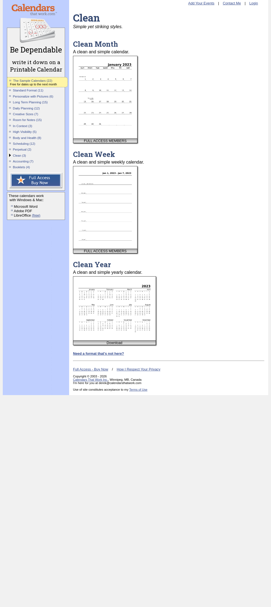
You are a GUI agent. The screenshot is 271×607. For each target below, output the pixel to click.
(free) (36, 215)
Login (253, 3)
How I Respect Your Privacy (138, 369)
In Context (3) (22, 126)
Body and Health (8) (27, 138)
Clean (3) (19, 155)
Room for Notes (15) (27, 120)
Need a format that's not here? (98, 353)
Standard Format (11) (28, 90)
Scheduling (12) (24, 143)
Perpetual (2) (22, 149)
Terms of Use (138, 389)
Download (115, 343)
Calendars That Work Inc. (90, 379)
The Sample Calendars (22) (32, 80)
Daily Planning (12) (26, 108)
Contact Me (232, 3)
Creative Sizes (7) (25, 114)
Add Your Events (201, 3)
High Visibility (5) (25, 131)
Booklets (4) (21, 167)
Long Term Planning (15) (30, 102)
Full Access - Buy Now (90, 369)
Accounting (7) (23, 161)
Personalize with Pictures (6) (33, 96)
